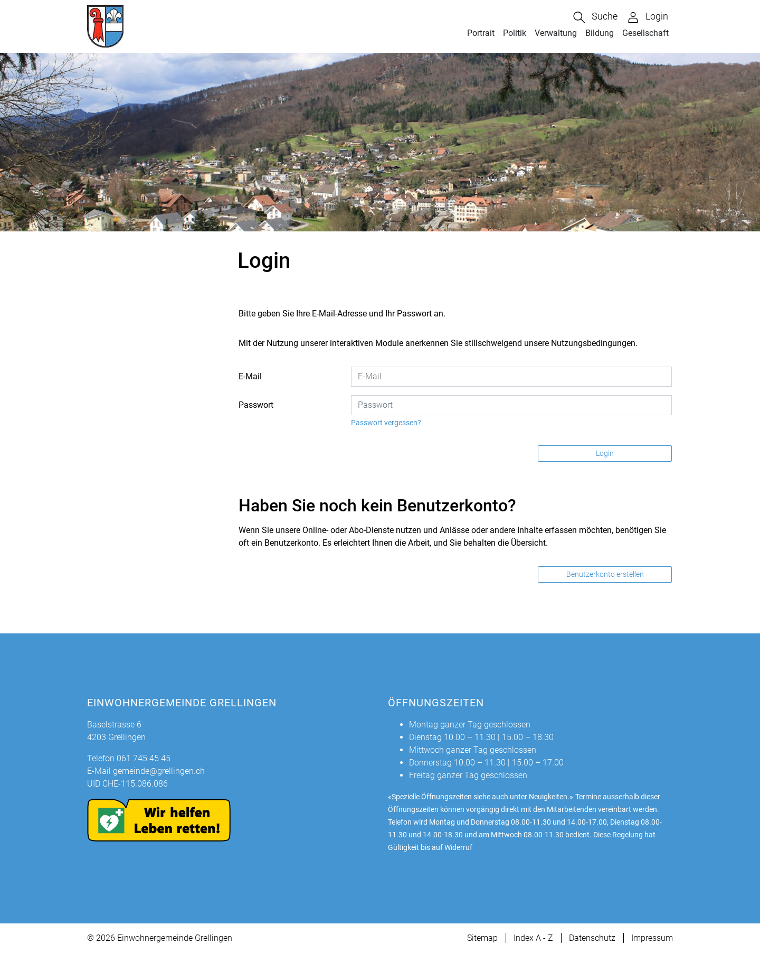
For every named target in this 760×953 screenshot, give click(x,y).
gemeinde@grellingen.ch (159, 771)
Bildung (599, 33)
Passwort (256, 405)
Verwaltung (556, 33)
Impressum (652, 938)
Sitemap (482, 938)
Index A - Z (533, 938)
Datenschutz (592, 938)
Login (605, 453)
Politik (514, 33)
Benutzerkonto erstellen (605, 574)
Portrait (481, 33)
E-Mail (250, 376)
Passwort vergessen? (386, 422)
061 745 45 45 (143, 758)
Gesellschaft (645, 33)
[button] (595, 17)
